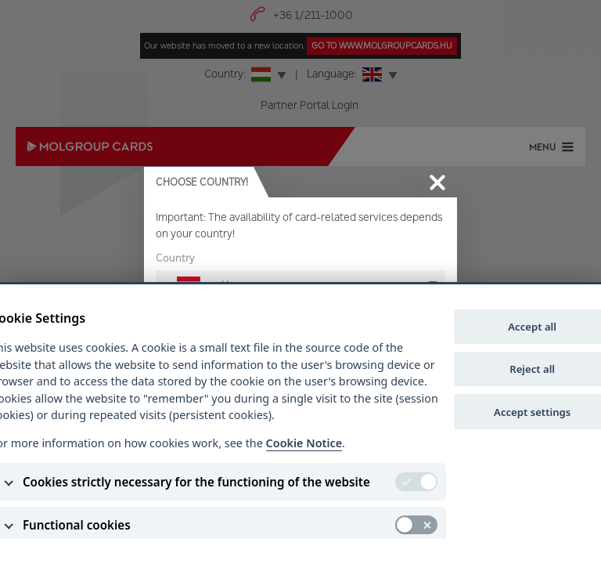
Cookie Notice (304, 443)
